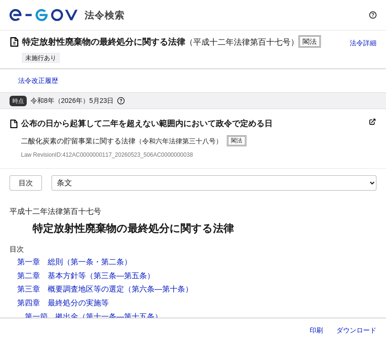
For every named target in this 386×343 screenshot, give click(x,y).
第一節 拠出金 (51, 317)
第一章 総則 (40, 262)
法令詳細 (363, 43)
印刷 (316, 330)
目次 (26, 183)
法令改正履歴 (38, 80)
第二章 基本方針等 (51, 276)
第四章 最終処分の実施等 (63, 303)
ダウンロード (356, 330)
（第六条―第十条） (158, 289)
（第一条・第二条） (97, 262)
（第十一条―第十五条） (120, 317)
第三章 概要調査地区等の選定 (70, 289)
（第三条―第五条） (120, 276)
